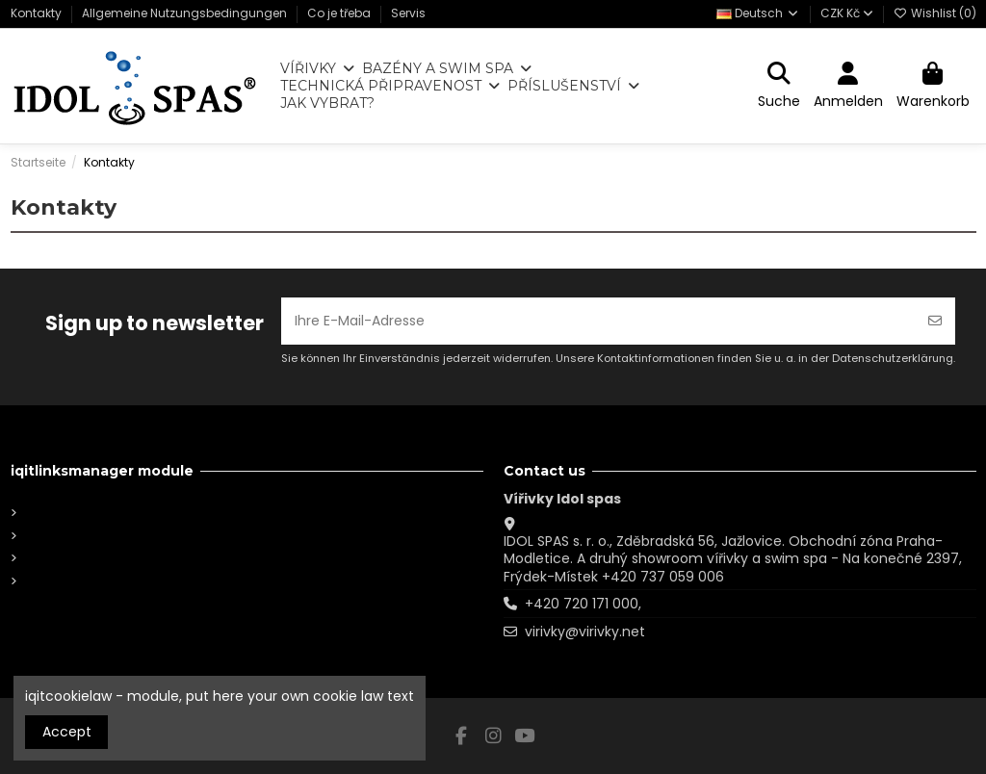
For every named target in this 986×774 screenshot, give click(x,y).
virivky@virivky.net (585, 631)
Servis (408, 13)
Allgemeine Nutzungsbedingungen (186, 13)
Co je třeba (340, 13)
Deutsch (758, 13)
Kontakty (38, 13)
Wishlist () (935, 13)
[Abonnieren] (935, 321)
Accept (66, 731)
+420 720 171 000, (583, 603)
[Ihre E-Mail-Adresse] (598, 321)
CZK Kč (846, 13)
